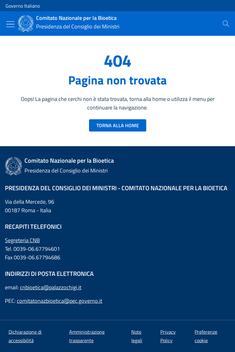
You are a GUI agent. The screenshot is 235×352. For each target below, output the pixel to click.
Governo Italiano (23, 5)
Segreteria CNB (22, 240)
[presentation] (225, 23)
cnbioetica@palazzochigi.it (50, 287)
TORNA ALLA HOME (117, 125)
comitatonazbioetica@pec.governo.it (59, 301)
